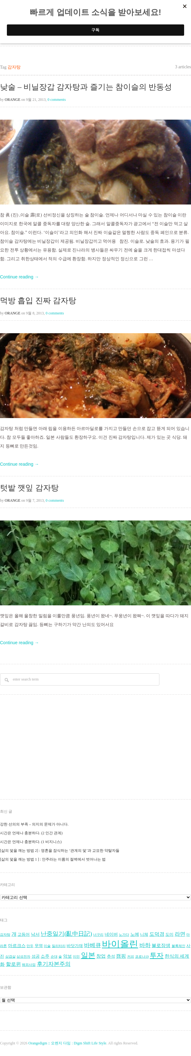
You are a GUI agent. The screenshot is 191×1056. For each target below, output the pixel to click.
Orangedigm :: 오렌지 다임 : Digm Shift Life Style (67, 1043)
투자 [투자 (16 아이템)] (156, 955)
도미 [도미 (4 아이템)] (169, 934)
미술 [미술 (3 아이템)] (47, 946)
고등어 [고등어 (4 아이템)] (24, 934)
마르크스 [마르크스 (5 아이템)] (17, 945)
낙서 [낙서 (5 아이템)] (35, 934)
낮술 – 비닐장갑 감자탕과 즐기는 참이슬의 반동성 (86, 87)
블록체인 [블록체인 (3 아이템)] (178, 946)
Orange (12, 99)
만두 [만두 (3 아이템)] (30, 946)
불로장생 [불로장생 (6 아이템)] (161, 945)
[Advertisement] (88, 748)
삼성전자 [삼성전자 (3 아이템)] (23, 956)
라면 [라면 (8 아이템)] (180, 934)
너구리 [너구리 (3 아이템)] (98, 934)
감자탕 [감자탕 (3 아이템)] (5, 934)
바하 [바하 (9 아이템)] (145, 945)
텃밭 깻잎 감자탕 (29, 488)
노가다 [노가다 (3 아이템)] (124, 934)
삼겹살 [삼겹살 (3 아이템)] (10, 956)
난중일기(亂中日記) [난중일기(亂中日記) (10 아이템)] (66, 933)
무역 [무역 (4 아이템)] (39, 946)
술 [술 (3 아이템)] (60, 956)
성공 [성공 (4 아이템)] (36, 956)
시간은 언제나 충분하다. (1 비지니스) (31, 842)
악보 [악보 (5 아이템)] (67, 956)
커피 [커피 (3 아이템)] (130, 956)
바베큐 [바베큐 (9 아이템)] (92, 945)
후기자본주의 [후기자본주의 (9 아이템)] (54, 964)
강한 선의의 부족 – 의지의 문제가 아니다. (34, 824)
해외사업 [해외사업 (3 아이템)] (29, 964)
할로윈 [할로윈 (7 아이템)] (13, 964)
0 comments (57, 99)
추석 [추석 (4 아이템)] (111, 956)
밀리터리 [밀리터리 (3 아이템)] (59, 946)
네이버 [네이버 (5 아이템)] (111, 934)
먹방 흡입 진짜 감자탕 (38, 300)
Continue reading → (19, 276)
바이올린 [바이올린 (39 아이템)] (120, 944)
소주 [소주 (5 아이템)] (45, 956)
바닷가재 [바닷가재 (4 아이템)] (75, 946)
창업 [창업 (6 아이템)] (101, 956)
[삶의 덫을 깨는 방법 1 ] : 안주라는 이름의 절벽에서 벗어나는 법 (53, 859)
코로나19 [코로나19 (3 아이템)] (142, 956)
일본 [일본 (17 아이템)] (88, 955)
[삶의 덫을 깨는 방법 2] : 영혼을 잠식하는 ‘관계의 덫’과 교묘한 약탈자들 (59, 850)
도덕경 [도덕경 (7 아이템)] (156, 934)
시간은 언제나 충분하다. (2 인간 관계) (31, 833)
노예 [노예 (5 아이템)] (134, 934)
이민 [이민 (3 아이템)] (76, 956)
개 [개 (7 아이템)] (14, 934)
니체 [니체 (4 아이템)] (144, 934)
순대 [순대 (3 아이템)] (54, 956)
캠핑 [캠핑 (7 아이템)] (121, 956)
